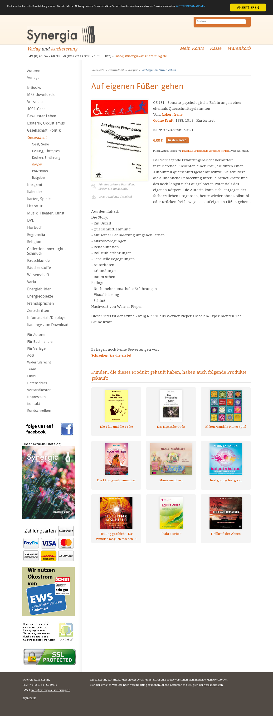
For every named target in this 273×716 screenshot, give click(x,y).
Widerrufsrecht (39, 362)
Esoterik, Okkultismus (46, 123)
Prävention (40, 171)
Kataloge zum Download (47, 325)
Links (31, 376)
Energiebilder (39, 289)
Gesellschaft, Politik (44, 130)
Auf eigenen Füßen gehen (159, 70)
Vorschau (35, 101)
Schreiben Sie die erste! (111, 355)
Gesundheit (36, 137)
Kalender (34, 191)
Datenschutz (37, 383)
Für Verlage (36, 348)
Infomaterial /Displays (46, 317)
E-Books (34, 87)
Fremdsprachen (40, 303)
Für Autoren (36, 335)
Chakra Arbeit (171, 534)
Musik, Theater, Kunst (45, 213)
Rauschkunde (38, 260)
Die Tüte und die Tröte (116, 426)
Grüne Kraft (163, 120)
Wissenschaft (38, 275)
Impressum (36, 397)
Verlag (33, 48)
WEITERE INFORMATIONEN (69, 11)
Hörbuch (34, 227)
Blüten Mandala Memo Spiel (225, 426)
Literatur (35, 206)
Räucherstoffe (39, 267)
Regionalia (36, 234)
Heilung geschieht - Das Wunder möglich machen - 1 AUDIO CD (116, 536)
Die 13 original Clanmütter (116, 480)
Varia (31, 282)
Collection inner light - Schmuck (46, 251)
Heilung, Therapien (46, 151)
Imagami (34, 184)
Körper (37, 164)
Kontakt (33, 404)
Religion (34, 241)
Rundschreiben (39, 410)
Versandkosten (39, 390)
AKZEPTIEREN (248, 7)
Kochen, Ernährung (46, 157)
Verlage (33, 77)
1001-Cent (36, 109)
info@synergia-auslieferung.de (141, 56)
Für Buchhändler (40, 341)
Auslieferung (64, 48)
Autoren (33, 71)
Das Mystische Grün (171, 426)
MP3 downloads (40, 94)
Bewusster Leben (41, 116)
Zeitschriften (38, 310)
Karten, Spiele (39, 199)
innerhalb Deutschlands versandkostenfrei (205, 150)
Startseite (97, 70)
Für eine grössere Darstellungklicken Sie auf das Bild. (116, 186)
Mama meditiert (171, 480)
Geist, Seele (40, 144)
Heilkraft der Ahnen (226, 534)
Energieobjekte (40, 296)
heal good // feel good (226, 480)
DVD (30, 220)
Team (31, 369)
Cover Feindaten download (115, 196)
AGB (30, 355)
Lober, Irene (172, 114)
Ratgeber (38, 177)
